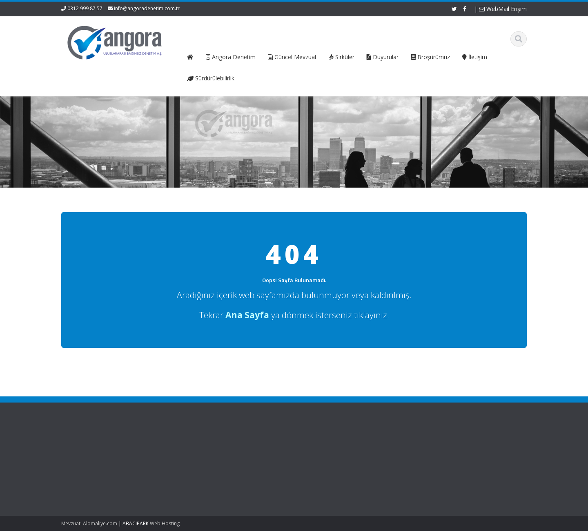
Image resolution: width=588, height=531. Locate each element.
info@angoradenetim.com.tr (147, 8)
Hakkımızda (213, 455)
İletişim (207, 478)
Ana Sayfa (212, 447)
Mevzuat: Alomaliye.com (89, 523)
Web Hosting (165, 523)
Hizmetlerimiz (216, 463)
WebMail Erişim (503, 9)
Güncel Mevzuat (219, 470)
